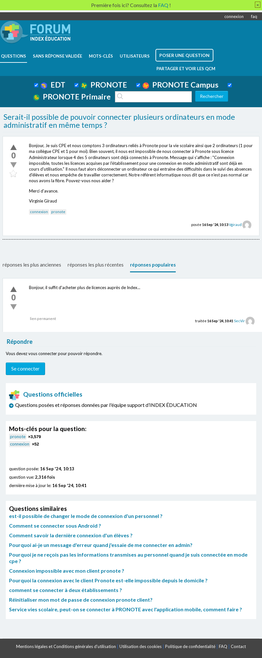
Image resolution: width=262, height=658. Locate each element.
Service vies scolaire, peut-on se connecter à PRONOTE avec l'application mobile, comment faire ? (125, 609)
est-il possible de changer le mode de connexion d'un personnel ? (86, 516)
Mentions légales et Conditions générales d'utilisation (66, 646)
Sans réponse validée (57, 56)
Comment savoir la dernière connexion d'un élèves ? (71, 535)
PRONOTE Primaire (72, 96)
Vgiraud (235, 224)
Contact (238, 646)
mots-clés (101, 56)
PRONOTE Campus (181, 84)
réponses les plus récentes (96, 265)
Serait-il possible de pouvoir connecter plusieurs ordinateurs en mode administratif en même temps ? (119, 121)
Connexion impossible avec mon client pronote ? (66, 571)
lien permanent (43, 318)
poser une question (184, 55)
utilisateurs (135, 56)
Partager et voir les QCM (185, 68)
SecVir (239, 321)
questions (13, 56)
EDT (53, 84)
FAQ (223, 646)
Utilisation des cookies (140, 646)
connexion (234, 16)
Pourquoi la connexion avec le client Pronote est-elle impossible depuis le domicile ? (108, 580)
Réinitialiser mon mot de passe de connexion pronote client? (81, 600)
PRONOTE (104, 84)
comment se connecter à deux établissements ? (65, 590)
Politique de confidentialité (190, 646)
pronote (58, 212)
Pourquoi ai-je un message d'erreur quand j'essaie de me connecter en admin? (100, 545)
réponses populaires (153, 265)
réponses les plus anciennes (32, 265)
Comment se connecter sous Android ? (55, 525)
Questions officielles (45, 394)
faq (254, 16)
